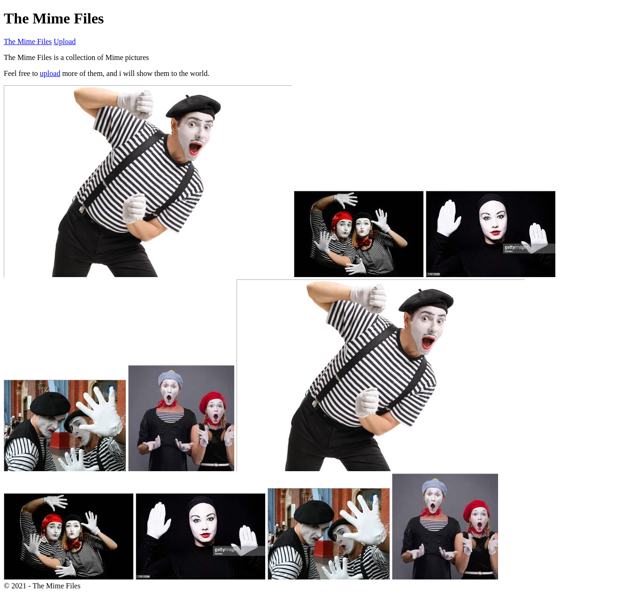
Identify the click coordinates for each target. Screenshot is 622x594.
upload (50, 73)
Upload (65, 41)
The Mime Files (28, 41)
